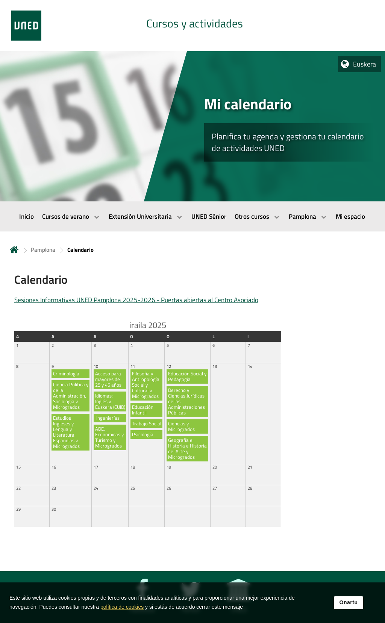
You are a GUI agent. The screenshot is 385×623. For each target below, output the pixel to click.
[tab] (192, 25)
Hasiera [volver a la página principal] (14, 250)
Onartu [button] (349, 603)
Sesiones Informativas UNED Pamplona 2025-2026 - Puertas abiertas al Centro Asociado (136, 300)
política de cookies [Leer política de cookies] (122, 608)
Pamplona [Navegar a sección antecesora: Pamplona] (43, 249)
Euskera (364, 64)
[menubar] (192, 216)
